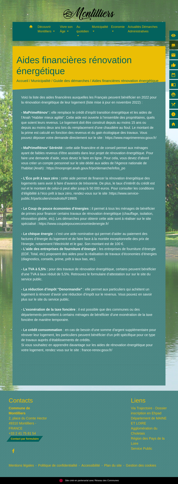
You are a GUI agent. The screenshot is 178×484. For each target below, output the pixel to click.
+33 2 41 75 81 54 (22, 433)
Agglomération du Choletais (144, 430)
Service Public (141, 448)
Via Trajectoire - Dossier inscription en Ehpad (149, 410)
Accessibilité (90, 465)
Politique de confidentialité (57, 465)
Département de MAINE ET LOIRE (149, 420)
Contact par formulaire (25, 438)
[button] (31, 27)
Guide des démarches (71, 81)
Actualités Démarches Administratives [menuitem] (142, 29)
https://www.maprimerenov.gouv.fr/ (130, 138)
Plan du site (113, 465)
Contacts (21, 400)
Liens (138, 400)
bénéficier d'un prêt (105, 335)
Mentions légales (21, 465)
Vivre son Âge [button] (66, 29)
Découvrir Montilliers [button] (45, 29)
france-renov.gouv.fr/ (97, 350)
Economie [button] (118, 27)
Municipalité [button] (100, 27)
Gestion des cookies (141, 465)
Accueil (22, 81)
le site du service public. (52, 299)
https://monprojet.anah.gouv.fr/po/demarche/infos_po (85, 168)
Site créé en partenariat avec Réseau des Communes (89, 480)
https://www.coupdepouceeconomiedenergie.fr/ (74, 224)
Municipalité (40, 81)
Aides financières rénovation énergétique (125, 81)
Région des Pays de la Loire (148, 440)
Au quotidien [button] (82, 29)
